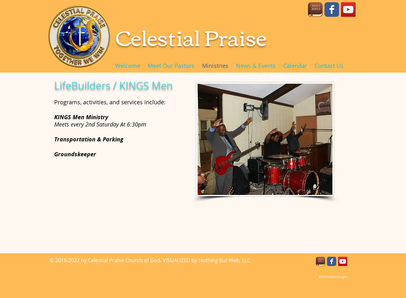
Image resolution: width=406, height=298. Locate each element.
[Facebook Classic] (331, 9)
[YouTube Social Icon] (348, 9)
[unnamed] (315, 9)
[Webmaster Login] (333, 277)
